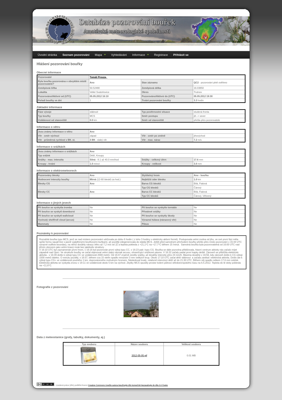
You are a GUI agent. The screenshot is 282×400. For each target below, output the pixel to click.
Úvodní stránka (47, 54)
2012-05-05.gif (139, 355)
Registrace (161, 54)
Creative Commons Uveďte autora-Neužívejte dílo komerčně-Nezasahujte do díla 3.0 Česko (128, 385)
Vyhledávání (119, 54)
